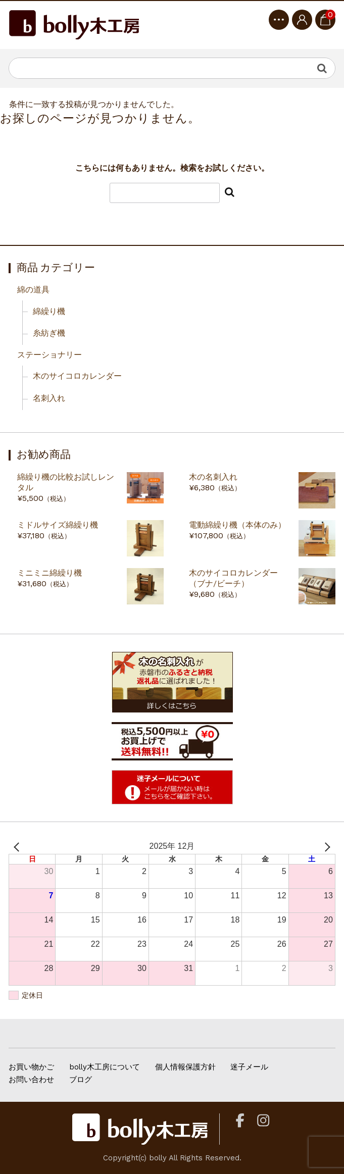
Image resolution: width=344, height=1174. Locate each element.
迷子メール (249, 1066)
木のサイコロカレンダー (77, 376)
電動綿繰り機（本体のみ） (237, 525)
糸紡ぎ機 (49, 333)
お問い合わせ (31, 1079)
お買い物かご (31, 1066)
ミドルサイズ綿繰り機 (57, 525)
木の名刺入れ (213, 477)
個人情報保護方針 (185, 1066)
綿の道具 (33, 289)
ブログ (80, 1079)
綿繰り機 (49, 311)
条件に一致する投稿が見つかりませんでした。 (94, 104)
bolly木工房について (104, 1066)
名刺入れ (49, 398)
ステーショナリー (49, 355)
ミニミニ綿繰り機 (49, 573)
